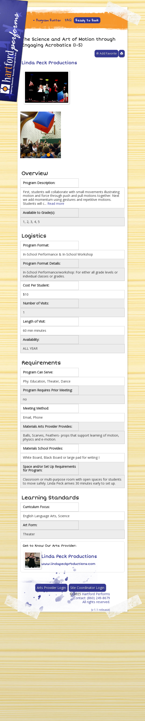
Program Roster (47, 20)
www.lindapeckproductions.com (68, 564)
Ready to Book (87, 20)
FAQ (68, 20)
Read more (55, 203)
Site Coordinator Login (87, 587)
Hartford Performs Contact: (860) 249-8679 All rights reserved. (92, 602)
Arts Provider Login (51, 587)
